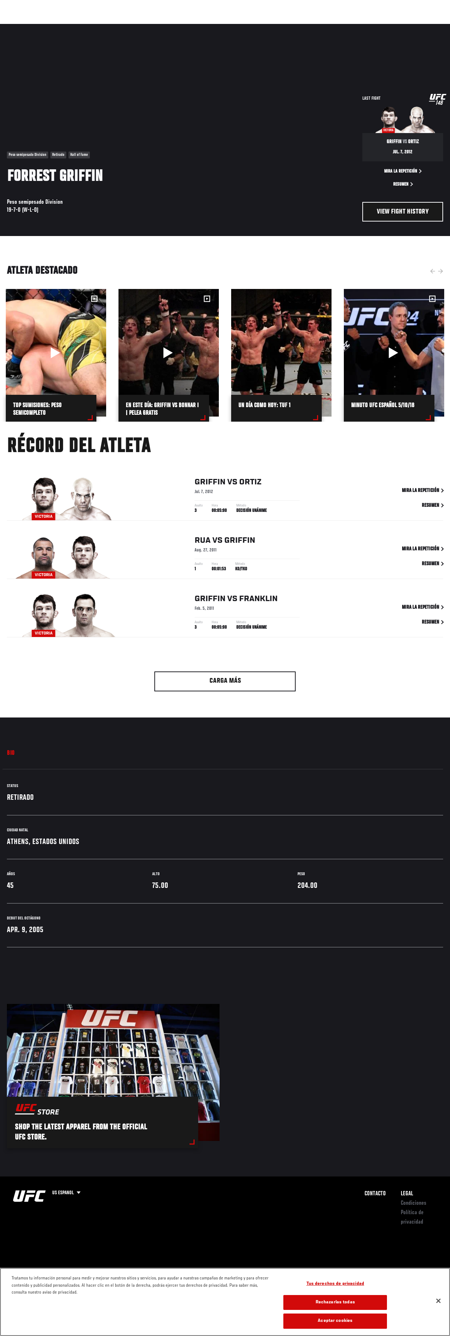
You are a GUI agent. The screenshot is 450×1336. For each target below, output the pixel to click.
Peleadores (87, 27)
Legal (407, 1194)
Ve (376, 27)
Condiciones (413, 1203)
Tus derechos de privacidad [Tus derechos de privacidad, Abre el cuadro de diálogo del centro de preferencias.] (335, 1284)
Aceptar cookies (335, 1321)
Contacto (375, 1194)
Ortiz (250, 483)
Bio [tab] (11, 753)
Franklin (258, 600)
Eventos (21, 27)
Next (440, 271)
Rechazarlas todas (335, 1302)
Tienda (408, 27)
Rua (203, 542)
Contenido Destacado (134, 27)
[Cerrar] (438, 1301)
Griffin (210, 483)
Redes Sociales (344, 27)
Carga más (225, 681)
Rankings (52, 27)
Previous (432, 271)
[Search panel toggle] (426, 27)
